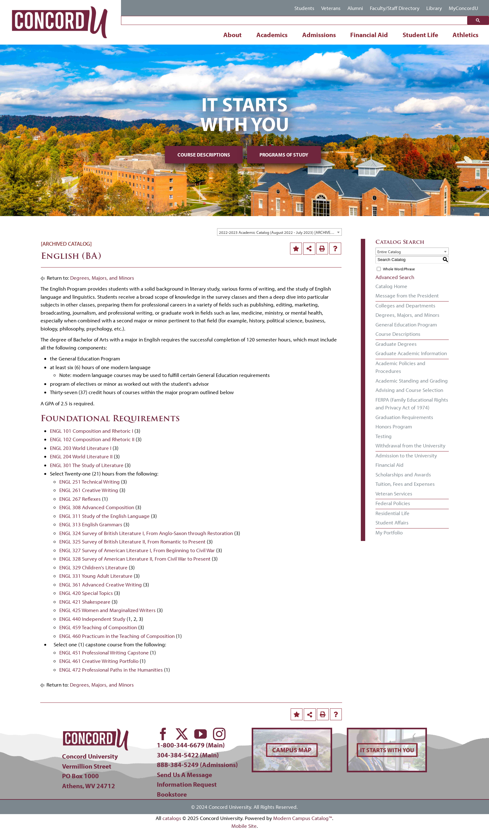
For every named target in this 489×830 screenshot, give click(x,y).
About (232, 35)
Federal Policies (392, 503)
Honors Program (393, 426)
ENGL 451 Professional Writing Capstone (104, 652)
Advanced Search (394, 277)
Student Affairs (392, 522)
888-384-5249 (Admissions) (197, 764)
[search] (295, 20)
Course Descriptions (203, 155)
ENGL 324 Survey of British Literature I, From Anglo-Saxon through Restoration (146, 533)
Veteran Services (393, 493)
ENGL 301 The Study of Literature (86, 465)
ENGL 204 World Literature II (81, 456)
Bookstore (172, 794)
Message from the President (407, 295)
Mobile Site (244, 826)
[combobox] (279, 232)
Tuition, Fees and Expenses (405, 483)
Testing (383, 436)
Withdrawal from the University (410, 445)
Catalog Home (391, 286)
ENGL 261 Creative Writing (88, 490)
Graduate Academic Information (411, 353)
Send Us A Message (184, 774)
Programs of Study (283, 155)
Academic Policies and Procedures (400, 367)
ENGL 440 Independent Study (92, 618)
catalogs (171, 818)
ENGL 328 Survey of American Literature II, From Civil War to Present (135, 558)
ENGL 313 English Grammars (90, 524)
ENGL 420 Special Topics (86, 593)
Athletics (465, 35)
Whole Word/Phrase (399, 269)
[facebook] (163, 734)
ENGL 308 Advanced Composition (96, 507)
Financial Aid (369, 35)
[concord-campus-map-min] (291, 732)
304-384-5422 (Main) (188, 755)
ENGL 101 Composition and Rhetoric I (91, 430)
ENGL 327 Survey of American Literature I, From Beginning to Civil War (137, 550)
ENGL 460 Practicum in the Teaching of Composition (117, 636)
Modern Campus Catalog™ (302, 818)
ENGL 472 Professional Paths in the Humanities (111, 669)
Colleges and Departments (405, 305)
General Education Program (406, 324)
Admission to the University (406, 455)
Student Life (420, 35)
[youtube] (200, 734)
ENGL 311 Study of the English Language (104, 516)
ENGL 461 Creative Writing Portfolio (98, 661)
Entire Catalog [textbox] (389, 251)
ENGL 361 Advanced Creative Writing (100, 584)
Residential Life (392, 513)
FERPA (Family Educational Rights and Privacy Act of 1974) (411, 403)
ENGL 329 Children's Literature (93, 567)
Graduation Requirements (404, 417)
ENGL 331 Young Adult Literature (96, 575)
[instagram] (219, 734)
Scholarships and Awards (403, 474)
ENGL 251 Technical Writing (89, 481)
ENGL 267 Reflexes (80, 498)
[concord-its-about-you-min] (386, 732)
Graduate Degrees (396, 343)
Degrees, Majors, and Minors (102, 277)
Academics (272, 35)
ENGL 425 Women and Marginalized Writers (107, 610)
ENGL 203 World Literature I (80, 448)
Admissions (319, 35)
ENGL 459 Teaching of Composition (98, 627)
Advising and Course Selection (409, 390)
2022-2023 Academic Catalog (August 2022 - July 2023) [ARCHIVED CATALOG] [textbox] (280, 232)
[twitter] (182, 734)
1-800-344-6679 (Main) (191, 745)
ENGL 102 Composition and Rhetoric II (92, 439)
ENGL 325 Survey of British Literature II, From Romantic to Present (132, 541)
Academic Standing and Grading (411, 380)
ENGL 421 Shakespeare (84, 601)
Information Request (187, 784)
